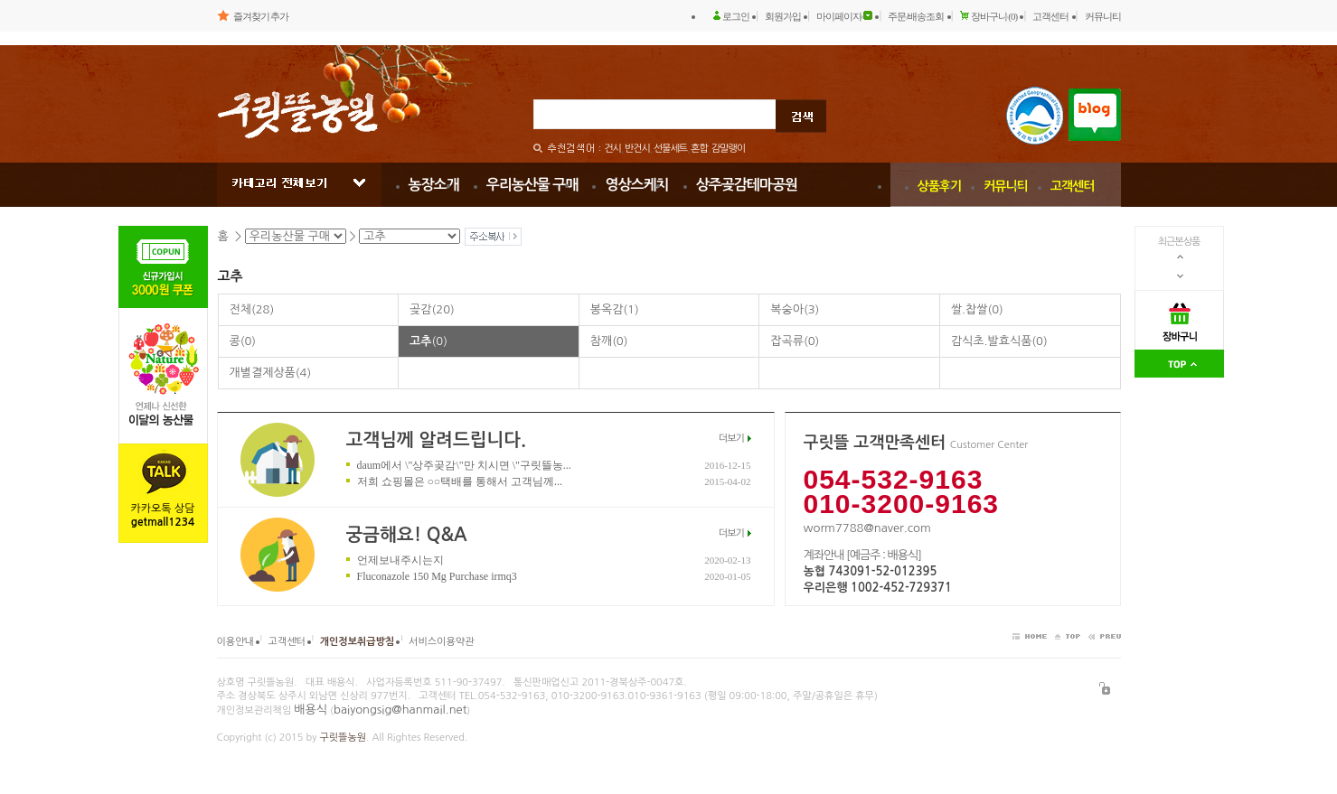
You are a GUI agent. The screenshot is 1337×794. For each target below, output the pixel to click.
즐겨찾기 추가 (261, 16)
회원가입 (783, 16)
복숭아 (794, 309)
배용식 (310, 709)
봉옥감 (614, 309)
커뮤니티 (1103, 16)
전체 (252, 309)
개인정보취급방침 (357, 642)
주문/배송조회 (916, 16)
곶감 (432, 309)
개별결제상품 (271, 372)
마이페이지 (839, 16)
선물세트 (670, 149)
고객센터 (1050, 16)
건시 (612, 149)
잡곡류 (794, 341)
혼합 (699, 149)
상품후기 (940, 186)
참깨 (609, 341)
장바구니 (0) (994, 16)
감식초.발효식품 (999, 341)
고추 (428, 341)
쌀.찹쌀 (977, 309)
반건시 (637, 149)
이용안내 (235, 642)
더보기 (731, 439)
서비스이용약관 (441, 642)
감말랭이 (728, 149)
